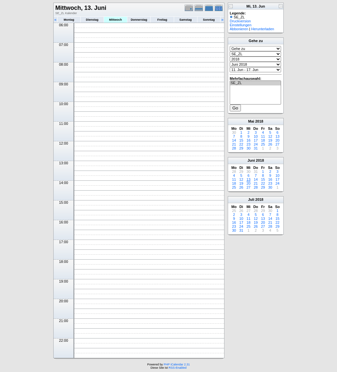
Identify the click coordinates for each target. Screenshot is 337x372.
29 (241, 148)
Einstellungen (240, 25)
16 (248, 140)
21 (234, 144)
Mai (251, 121)
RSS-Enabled (177, 367)
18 (263, 140)
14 (234, 140)
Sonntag (209, 19)
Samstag (185, 19)
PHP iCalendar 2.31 (177, 364)
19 (270, 140)
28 (234, 148)
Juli (251, 199)
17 (256, 140)
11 (263, 136)
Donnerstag (139, 19)
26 (270, 144)
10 (256, 136)
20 (277, 140)
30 (248, 148)
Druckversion (240, 21)
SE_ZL (255, 83)
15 (241, 140)
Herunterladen (262, 29)
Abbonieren (239, 29)
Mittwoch (115, 19)
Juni (251, 160)
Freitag (162, 19)
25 (263, 144)
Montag (69, 19)
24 (256, 144)
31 (256, 148)
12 (270, 136)
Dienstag (92, 19)
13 (277, 136)
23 (248, 144)
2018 (259, 121)
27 (277, 144)
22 (241, 144)
